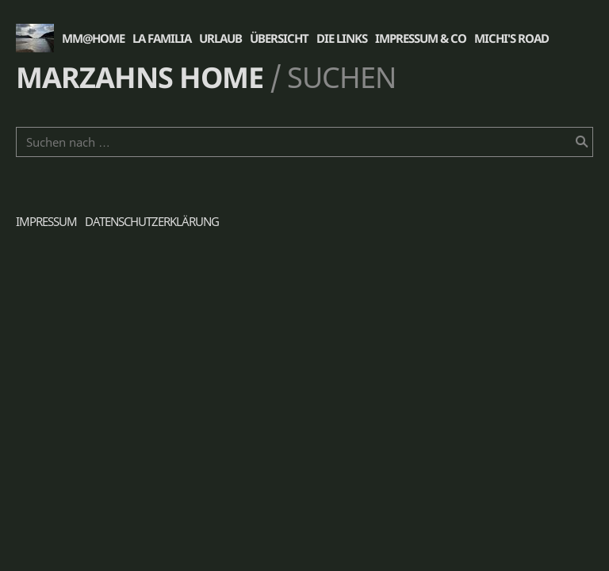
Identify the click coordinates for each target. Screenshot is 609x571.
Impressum (46, 221)
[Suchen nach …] (304, 142)
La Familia (161, 38)
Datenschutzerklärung (152, 221)
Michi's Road (511, 38)
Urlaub (220, 38)
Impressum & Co (420, 38)
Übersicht (279, 38)
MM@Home (93, 38)
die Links (341, 38)
